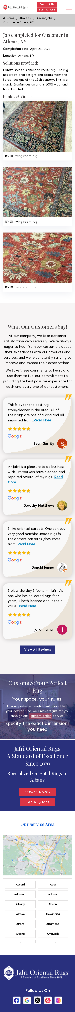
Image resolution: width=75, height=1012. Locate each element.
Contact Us (47, 4)
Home (8, 18)
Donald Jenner (42, 567)
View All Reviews (37, 650)
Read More (42, 420)
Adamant (20, 894)
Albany (20, 904)
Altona (20, 934)
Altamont (52, 924)
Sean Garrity (44, 443)
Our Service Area (37, 824)
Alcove (20, 914)
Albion (53, 904)
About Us (25, 18)
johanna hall (44, 629)
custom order (41, 716)
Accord (20, 884)
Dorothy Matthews (38, 505)
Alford (20, 924)
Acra (53, 884)
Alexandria (53, 914)
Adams (52, 894)
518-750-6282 (47, 9)
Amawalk (53, 934)
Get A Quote (37, 802)
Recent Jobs (44, 18)
